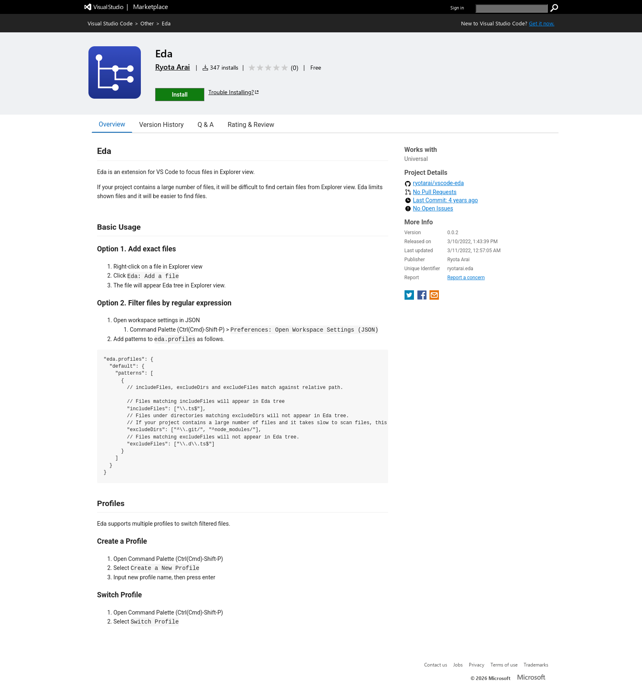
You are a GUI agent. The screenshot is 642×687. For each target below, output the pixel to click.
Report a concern (466, 277)
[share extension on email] (434, 297)
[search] (511, 8)
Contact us (435, 664)
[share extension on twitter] (410, 297)
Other (147, 23)
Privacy (476, 664)
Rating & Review (251, 125)
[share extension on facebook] (422, 297)
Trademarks (536, 664)
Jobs (458, 664)
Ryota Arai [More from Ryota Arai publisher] (172, 67)
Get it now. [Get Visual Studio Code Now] (541, 23)
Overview (112, 124)
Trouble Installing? (234, 92)
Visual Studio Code (110, 23)
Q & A (206, 125)
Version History (161, 125)
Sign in (457, 8)
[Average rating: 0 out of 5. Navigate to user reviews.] (272, 67)
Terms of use (504, 664)
